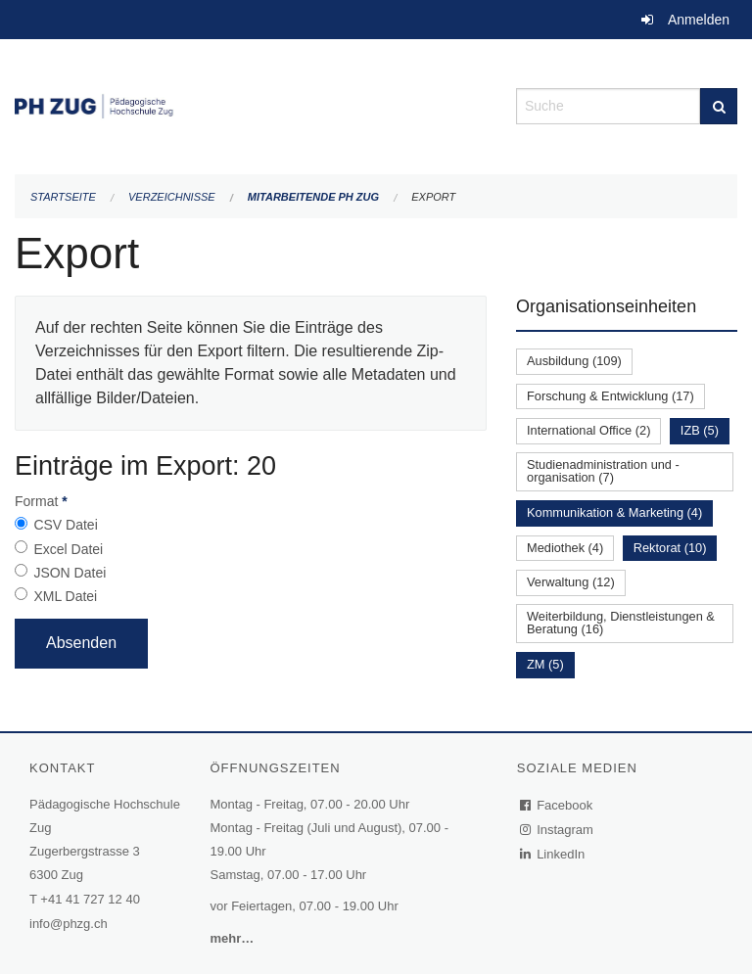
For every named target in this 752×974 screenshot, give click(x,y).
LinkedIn (553, 854)
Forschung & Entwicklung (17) (610, 396)
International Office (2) (588, 430)
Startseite (63, 197)
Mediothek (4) (565, 547)
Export (433, 197)
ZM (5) (545, 664)
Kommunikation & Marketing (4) (614, 512)
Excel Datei (68, 549)
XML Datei (65, 596)
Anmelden (698, 19)
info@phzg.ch (68, 923)
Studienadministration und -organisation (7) (603, 471)
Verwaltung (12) (571, 582)
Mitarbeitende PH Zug (313, 197)
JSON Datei (69, 572)
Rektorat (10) (670, 547)
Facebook (557, 805)
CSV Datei (65, 525)
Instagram (557, 829)
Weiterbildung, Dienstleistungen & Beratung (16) (621, 622)
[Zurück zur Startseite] (251, 104)
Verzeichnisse (171, 197)
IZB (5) (700, 430)
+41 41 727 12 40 (90, 899)
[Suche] (718, 106)
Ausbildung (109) (574, 360)
